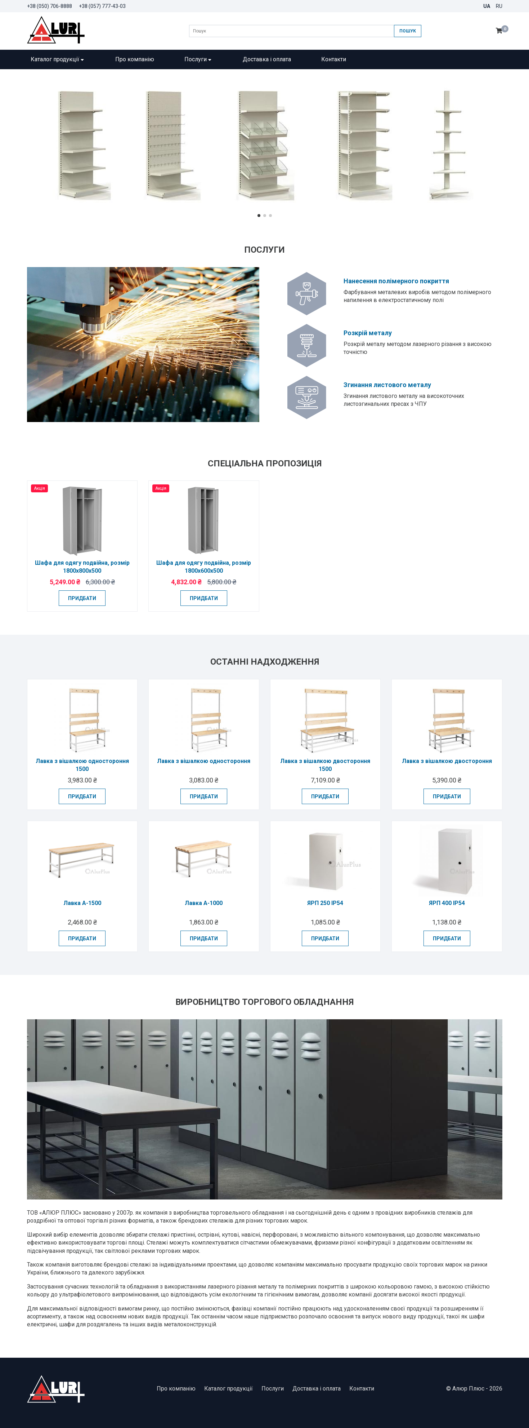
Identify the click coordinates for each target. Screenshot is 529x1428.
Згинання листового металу (387, 385)
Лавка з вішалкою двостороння (447, 761)
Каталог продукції (58, 59)
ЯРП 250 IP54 (325, 903)
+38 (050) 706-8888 (49, 6)
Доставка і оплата (267, 59)
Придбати (82, 598)
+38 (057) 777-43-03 (102, 6)
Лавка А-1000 (204, 903)
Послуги (198, 59)
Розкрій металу (368, 333)
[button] (258, 215)
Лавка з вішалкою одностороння (203, 761)
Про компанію (134, 59)
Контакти (333, 59)
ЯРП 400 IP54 (447, 903)
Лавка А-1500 (82, 903)
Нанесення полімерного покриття (396, 281)
